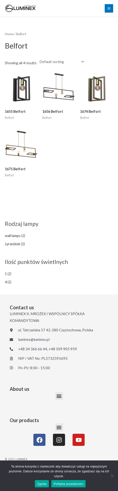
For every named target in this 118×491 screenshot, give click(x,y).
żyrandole (12, 244)
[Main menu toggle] (109, 8)
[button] (59, 396)
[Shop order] (61, 62)
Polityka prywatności (68, 484)
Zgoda (41, 484)
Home (9, 34)
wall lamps (13, 236)
